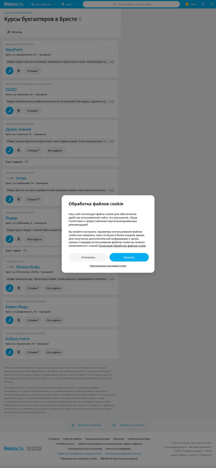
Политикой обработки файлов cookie (122, 245)
